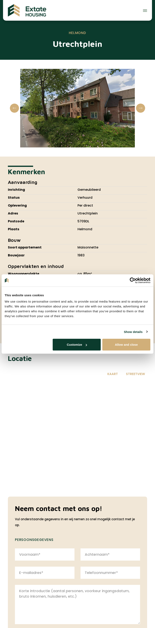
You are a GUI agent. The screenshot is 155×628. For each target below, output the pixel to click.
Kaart (112, 374)
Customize (77, 344)
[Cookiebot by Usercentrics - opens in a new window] (132, 280)
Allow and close (126, 344)
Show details (133, 331)
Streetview (135, 374)
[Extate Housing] (27, 10)
